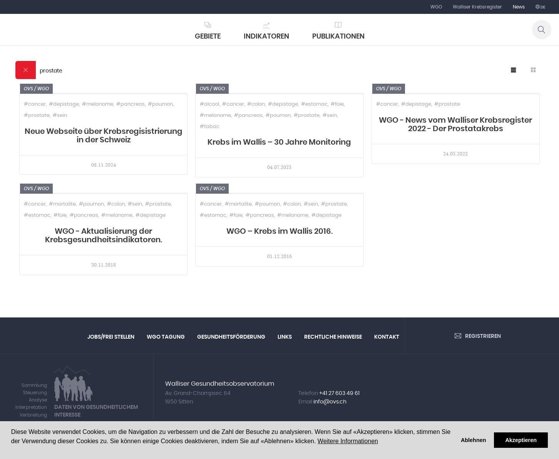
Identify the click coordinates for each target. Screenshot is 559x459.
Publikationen (338, 36)
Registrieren (483, 336)
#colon (256, 104)
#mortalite (62, 204)
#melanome (97, 104)
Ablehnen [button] (473, 440)
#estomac (314, 104)
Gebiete (208, 36)
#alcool (209, 104)
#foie (337, 104)
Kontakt (386, 337)
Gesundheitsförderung (231, 337)
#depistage (64, 104)
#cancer (35, 104)
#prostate (37, 115)
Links (285, 337)
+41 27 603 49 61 (339, 393)
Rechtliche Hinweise (333, 337)
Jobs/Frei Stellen (110, 337)
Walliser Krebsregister (477, 7)
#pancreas (130, 104)
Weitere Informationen (348, 441)
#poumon (160, 104)
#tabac (209, 126)
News (519, 7)
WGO (436, 7)
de (542, 7)
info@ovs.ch (329, 402)
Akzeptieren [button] (521, 440)
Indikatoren (266, 36)
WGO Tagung (166, 337)
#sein (60, 115)
